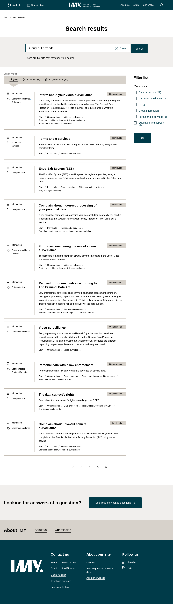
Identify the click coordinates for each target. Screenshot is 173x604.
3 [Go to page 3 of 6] (81, 467)
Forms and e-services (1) (153, 117)
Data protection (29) (150, 92)
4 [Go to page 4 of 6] (89, 467)
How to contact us (60, 587)
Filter (142, 138)
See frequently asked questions (113, 502)
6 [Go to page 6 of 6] (106, 467)
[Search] (162, 5)
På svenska (148, 5)
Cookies (90, 562)
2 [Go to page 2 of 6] (73, 467)
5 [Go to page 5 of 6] (98, 467)
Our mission (63, 530)
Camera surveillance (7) (152, 98)
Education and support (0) (151, 124)
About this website (95, 578)
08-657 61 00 (69, 562)
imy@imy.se (68, 568)
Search (139, 48)
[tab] (13, 79)
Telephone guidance (61, 581)
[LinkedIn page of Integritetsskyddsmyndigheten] (129, 562)
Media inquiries (58, 575)
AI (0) (142, 104)
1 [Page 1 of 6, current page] (65, 467)
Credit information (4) (151, 110)
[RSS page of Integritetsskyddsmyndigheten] (127, 568)
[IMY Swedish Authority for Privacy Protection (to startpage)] (84, 5)
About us (124, 5)
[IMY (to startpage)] (27, 566)
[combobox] (77, 48)
